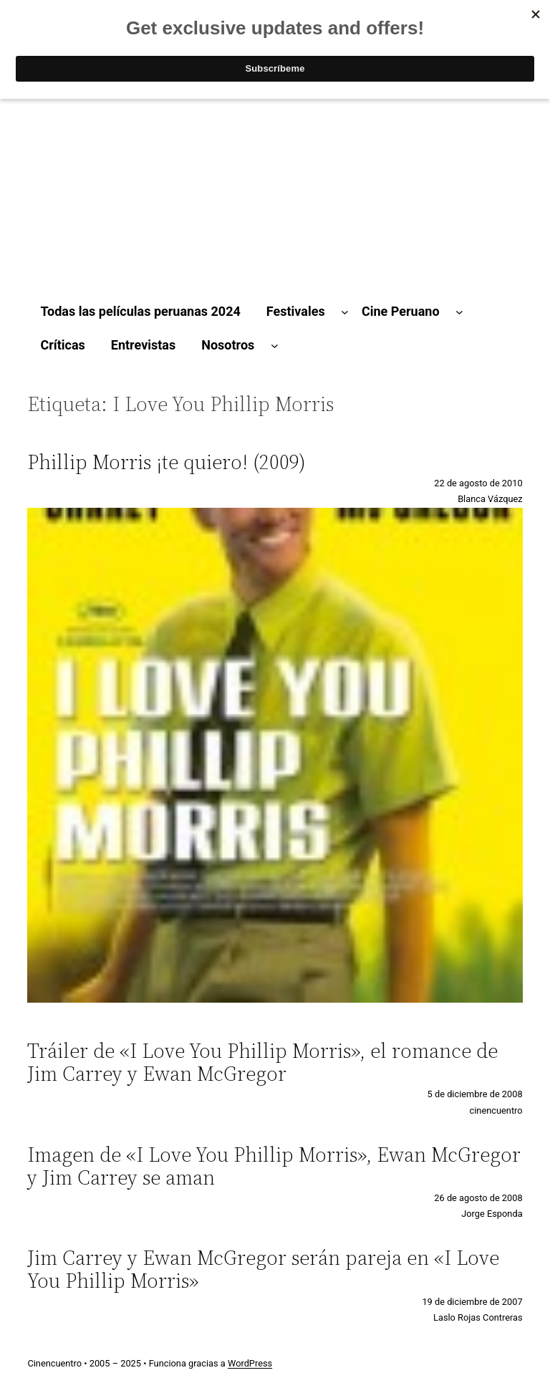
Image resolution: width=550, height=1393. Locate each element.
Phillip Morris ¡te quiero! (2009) (166, 461)
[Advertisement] (275, 170)
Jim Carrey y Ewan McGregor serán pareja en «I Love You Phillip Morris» (263, 1269)
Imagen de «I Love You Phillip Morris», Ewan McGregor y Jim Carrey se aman (274, 1166)
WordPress (250, 1363)
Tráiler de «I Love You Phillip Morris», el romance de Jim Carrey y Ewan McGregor (262, 1062)
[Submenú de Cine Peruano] (459, 312)
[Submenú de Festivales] (345, 312)
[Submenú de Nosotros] (275, 346)
